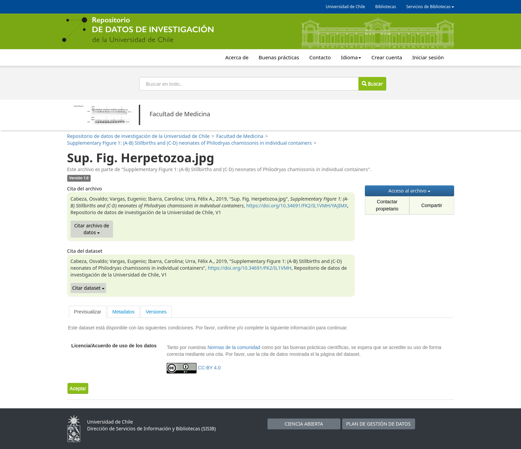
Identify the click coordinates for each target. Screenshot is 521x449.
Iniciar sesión (428, 57)
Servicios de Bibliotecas (430, 6)
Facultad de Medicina (239, 136)
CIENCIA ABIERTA (303, 424)
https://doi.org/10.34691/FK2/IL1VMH (249, 268)
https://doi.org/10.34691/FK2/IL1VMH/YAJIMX (296, 205)
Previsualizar (87, 311)
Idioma (351, 57)
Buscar (372, 83)
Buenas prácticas (279, 57)
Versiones (156, 311)
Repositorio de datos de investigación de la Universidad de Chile (138, 136)
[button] (78, 388)
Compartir (431, 205)
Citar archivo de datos (91, 229)
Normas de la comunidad (233, 347)
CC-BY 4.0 (209, 367)
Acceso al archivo (409, 190)
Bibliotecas (385, 6)
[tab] (87, 312)
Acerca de (236, 57)
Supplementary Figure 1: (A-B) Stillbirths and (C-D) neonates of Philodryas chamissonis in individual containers (189, 143)
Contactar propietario (387, 205)
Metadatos (123, 311)
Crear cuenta (386, 57)
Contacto (320, 57)
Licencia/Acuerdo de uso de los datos (113, 345)
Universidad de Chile (345, 6)
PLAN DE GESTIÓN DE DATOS (378, 424)
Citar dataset (88, 288)
